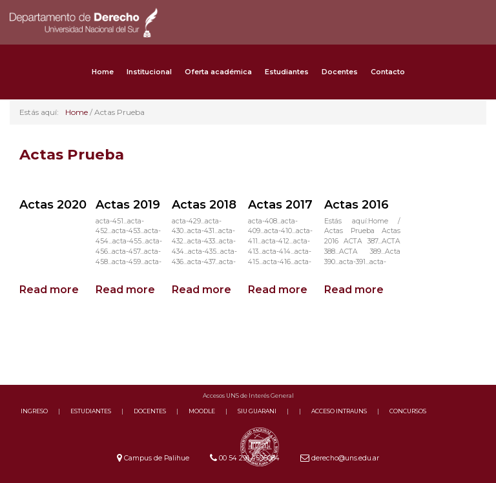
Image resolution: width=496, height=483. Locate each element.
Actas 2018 (204, 205)
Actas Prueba (71, 154)
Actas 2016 (356, 205)
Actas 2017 (280, 205)
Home (103, 72)
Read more (49, 289)
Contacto (388, 72)
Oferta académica (218, 72)
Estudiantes (287, 72)
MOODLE (202, 411)
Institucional (149, 72)
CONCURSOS (407, 411)
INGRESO (34, 411)
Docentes (340, 72)
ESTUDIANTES (90, 411)
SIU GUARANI (257, 411)
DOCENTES (150, 411)
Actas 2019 (128, 205)
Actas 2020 (53, 205)
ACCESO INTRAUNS (339, 411)
